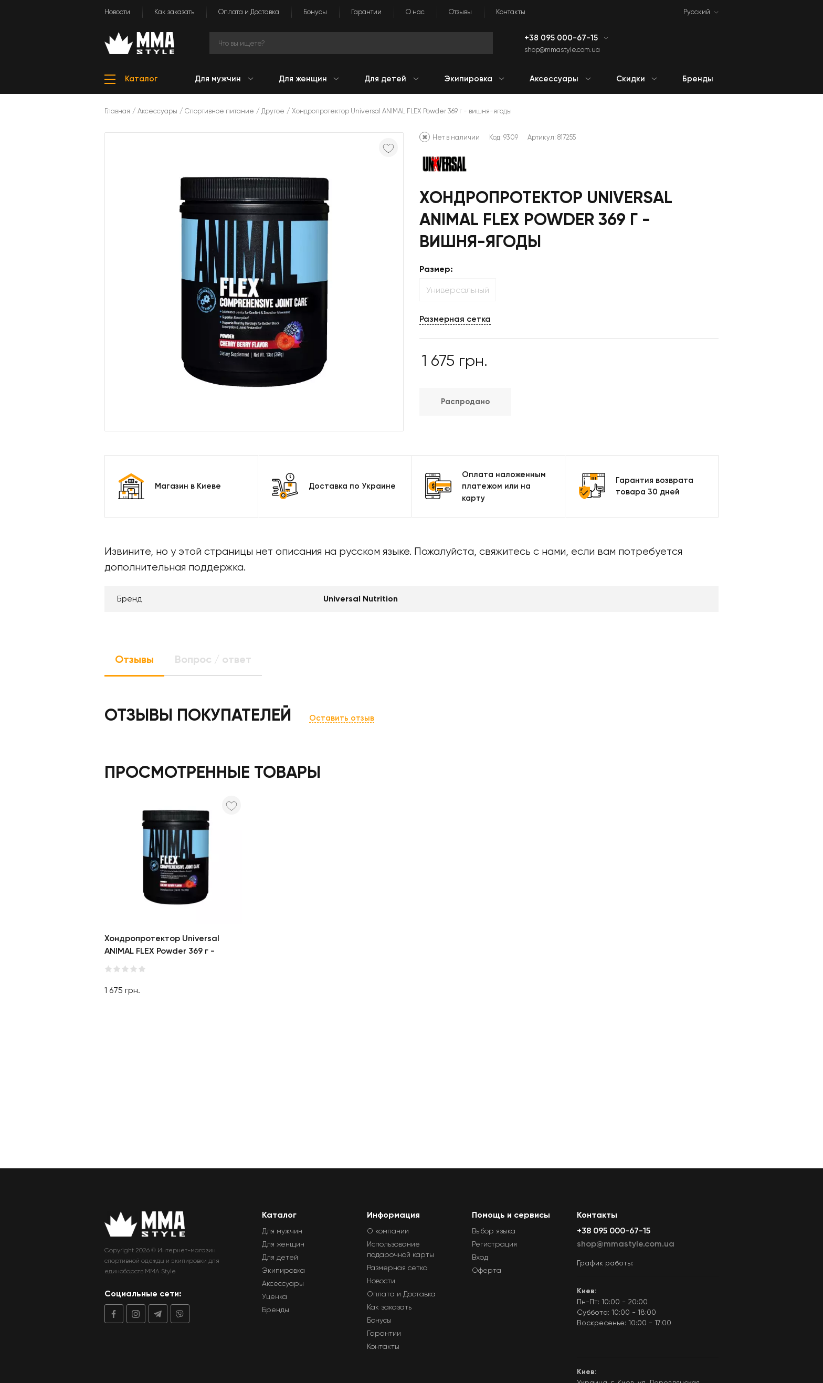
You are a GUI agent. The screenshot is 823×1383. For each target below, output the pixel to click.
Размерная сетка (455, 319)
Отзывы (460, 12)
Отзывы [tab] (134, 659)
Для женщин (283, 1244)
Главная (117, 111)
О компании (388, 1231)
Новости (117, 12)
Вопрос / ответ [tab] (213, 659)
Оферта (486, 1270)
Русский (696, 12)
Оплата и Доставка (248, 12)
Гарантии (366, 12)
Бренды (275, 1309)
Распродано (465, 401)
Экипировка (283, 1270)
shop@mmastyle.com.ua (562, 50)
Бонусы (315, 12)
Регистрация (494, 1244)
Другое (272, 111)
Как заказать (174, 12)
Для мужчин (282, 1231)
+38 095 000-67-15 (562, 38)
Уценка (274, 1296)
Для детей (280, 1257)
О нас (415, 12)
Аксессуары (157, 111)
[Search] (351, 43)
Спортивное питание (219, 111)
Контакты (510, 12)
